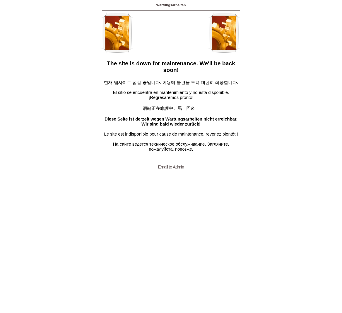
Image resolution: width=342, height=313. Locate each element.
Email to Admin (171, 167)
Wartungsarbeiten (171, 5)
